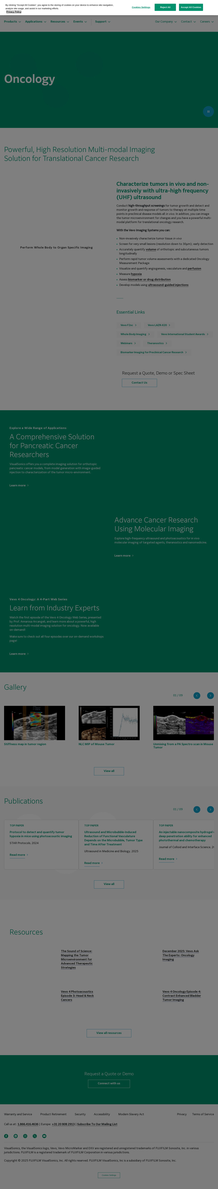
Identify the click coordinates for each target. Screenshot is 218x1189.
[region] (109, 7)
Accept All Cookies (191, 7)
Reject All (165, 7)
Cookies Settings (141, 7)
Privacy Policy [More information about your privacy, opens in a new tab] (13, 11)
